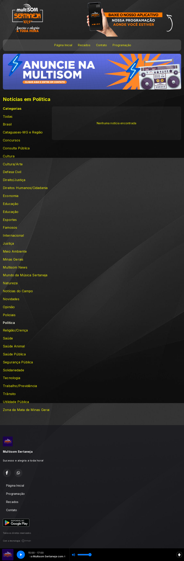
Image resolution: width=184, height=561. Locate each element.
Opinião (9, 307)
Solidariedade (13, 370)
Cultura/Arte (13, 164)
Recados (84, 45)
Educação (11, 204)
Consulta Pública (16, 148)
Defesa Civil (12, 172)
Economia (11, 196)
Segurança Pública (18, 362)
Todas (7, 117)
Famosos (10, 228)
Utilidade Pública (16, 402)
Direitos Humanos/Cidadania (25, 188)
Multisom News (15, 267)
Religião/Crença (15, 330)
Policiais (9, 315)
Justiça (8, 243)
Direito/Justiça (14, 180)
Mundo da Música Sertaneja (25, 275)
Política (9, 323)
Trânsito (9, 394)
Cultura (8, 156)
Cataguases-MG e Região (23, 132)
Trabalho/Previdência (20, 386)
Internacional (13, 235)
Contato (101, 45)
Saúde (8, 338)
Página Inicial (63, 45)
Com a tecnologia (17, 540)
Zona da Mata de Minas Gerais (26, 410)
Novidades (11, 299)
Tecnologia (11, 378)
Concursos (11, 140)
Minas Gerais (13, 259)
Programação (122, 45)
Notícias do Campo (18, 291)
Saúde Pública (14, 354)
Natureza (10, 283)
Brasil (7, 124)
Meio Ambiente (15, 251)
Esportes (10, 220)
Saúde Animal (14, 346)
